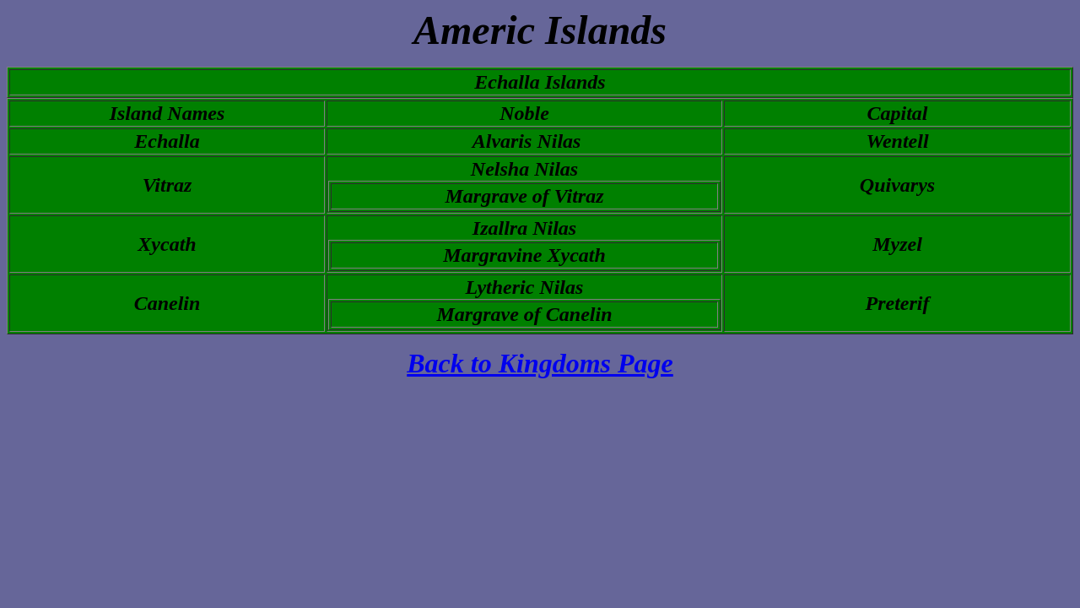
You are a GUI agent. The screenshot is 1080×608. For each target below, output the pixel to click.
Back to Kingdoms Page (540, 363)
